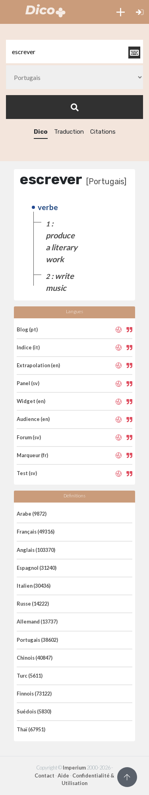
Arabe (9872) (31, 514)
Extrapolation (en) (38, 365)
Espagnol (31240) (36, 568)
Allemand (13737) (37, 621)
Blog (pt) (27, 329)
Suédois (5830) (34, 711)
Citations (103, 131)
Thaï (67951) (31, 729)
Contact (44, 775)
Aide (63, 775)
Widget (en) (31, 401)
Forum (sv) (29, 437)
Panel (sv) (28, 383)
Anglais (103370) (36, 550)
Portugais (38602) (37, 640)
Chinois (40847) (34, 658)
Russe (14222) (33, 603)
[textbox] (74, 51)
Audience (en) (33, 419)
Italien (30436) (33, 586)
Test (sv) (27, 473)
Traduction (69, 131)
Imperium (74, 767)
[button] (120, 12)
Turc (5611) (30, 675)
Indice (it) (28, 347)
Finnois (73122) (34, 693)
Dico (41, 131)
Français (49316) (35, 531)
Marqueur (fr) (32, 455)
